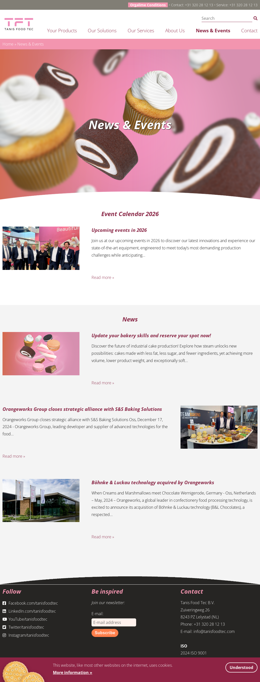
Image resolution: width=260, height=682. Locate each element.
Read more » (103, 277)
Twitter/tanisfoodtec (23, 627)
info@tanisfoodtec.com (214, 631)
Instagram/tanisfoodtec (26, 635)
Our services (141, 30)
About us (175, 30)
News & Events (213, 30)
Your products (62, 30)
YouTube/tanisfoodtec (25, 619)
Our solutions (102, 30)
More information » (72, 672)
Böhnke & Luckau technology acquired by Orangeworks (153, 482)
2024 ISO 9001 (194, 653)
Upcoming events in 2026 (119, 230)
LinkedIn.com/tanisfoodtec (29, 611)
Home (8, 44)
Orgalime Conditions (148, 5)
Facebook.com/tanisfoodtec (30, 603)
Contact (249, 30)
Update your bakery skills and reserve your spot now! (151, 335)
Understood (241, 667)
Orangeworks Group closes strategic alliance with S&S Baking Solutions (82, 409)
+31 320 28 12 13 (199, 5)
